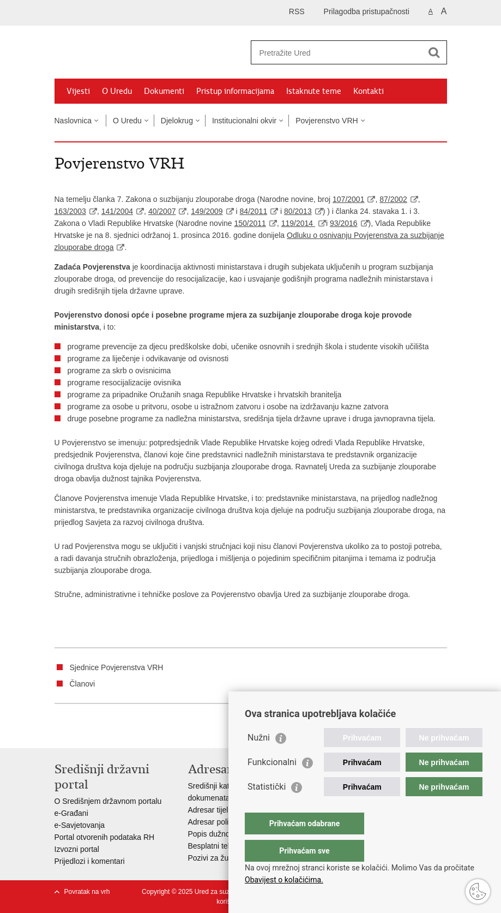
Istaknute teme (313, 91)
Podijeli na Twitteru (107, 731)
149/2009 (206, 211)
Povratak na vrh (87, 892)
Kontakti (368, 91)
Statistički (267, 808)
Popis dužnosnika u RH (228, 834)
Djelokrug (177, 120)
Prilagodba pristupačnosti (366, 11)
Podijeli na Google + (130, 731)
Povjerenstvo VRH (326, 120)
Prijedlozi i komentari (90, 861)
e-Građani (71, 813)
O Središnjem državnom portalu (108, 801)
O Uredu (117, 91)
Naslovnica (73, 120)
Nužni (259, 759)
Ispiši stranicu (60, 731)
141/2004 (117, 211)
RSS (297, 11)
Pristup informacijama (235, 91)
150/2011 (249, 223)
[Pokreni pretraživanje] (434, 52)
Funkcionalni (272, 784)
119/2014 (298, 223)
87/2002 (393, 199)
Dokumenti (164, 91)
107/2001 (348, 199)
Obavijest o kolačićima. (284, 879)
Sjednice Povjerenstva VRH (117, 667)
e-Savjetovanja (80, 825)
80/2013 (298, 211)
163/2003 (70, 211)
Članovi (82, 683)
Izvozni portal (77, 849)
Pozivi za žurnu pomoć (226, 858)
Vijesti (78, 91)
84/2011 (254, 211)
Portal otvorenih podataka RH (105, 837)
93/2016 (344, 223)
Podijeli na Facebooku (83, 731)
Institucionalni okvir (244, 120)
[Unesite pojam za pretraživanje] (337, 53)
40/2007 (162, 211)
